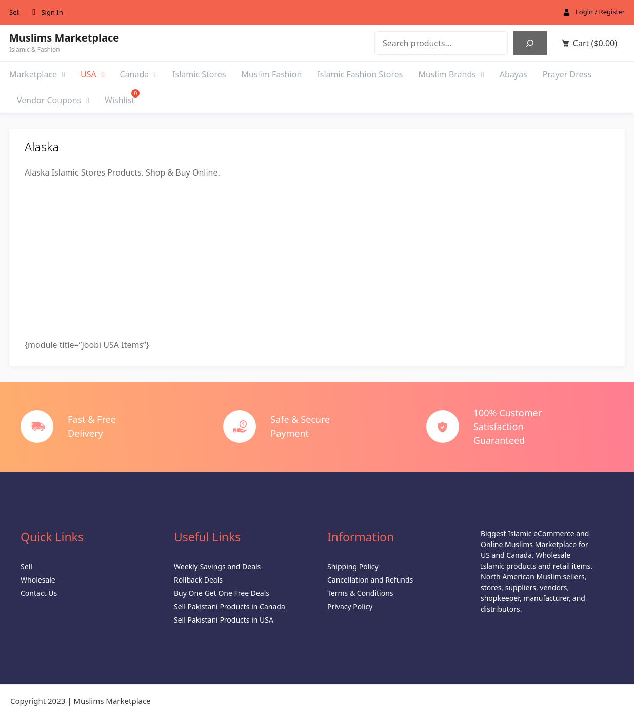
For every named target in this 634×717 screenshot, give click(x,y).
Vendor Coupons (53, 100)
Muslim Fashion (271, 74)
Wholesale (38, 580)
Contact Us (39, 593)
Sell (14, 12)
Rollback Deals (198, 580)
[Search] (530, 43)
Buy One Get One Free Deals (221, 593)
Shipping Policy (353, 566)
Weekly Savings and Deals (217, 566)
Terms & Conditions (360, 593)
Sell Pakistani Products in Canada (229, 606)
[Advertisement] (317, 259)
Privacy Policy (349, 606)
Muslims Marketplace (64, 38)
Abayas (513, 74)
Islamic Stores (199, 74)
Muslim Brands (451, 74)
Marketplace (37, 74)
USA (93, 74)
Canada (138, 74)
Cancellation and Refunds (370, 580)
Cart (595, 43)
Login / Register (600, 11)
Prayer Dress (567, 74)
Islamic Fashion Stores (360, 74)
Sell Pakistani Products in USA (223, 620)
